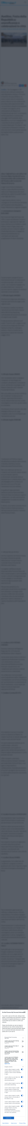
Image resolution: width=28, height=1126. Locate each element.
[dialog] (14, 1068)
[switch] (22, 1041)
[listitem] (14, 1038)
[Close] (25, 1012)
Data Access (14, 1123)
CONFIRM (8, 1118)
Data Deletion (5, 1123)
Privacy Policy (22, 1123)
